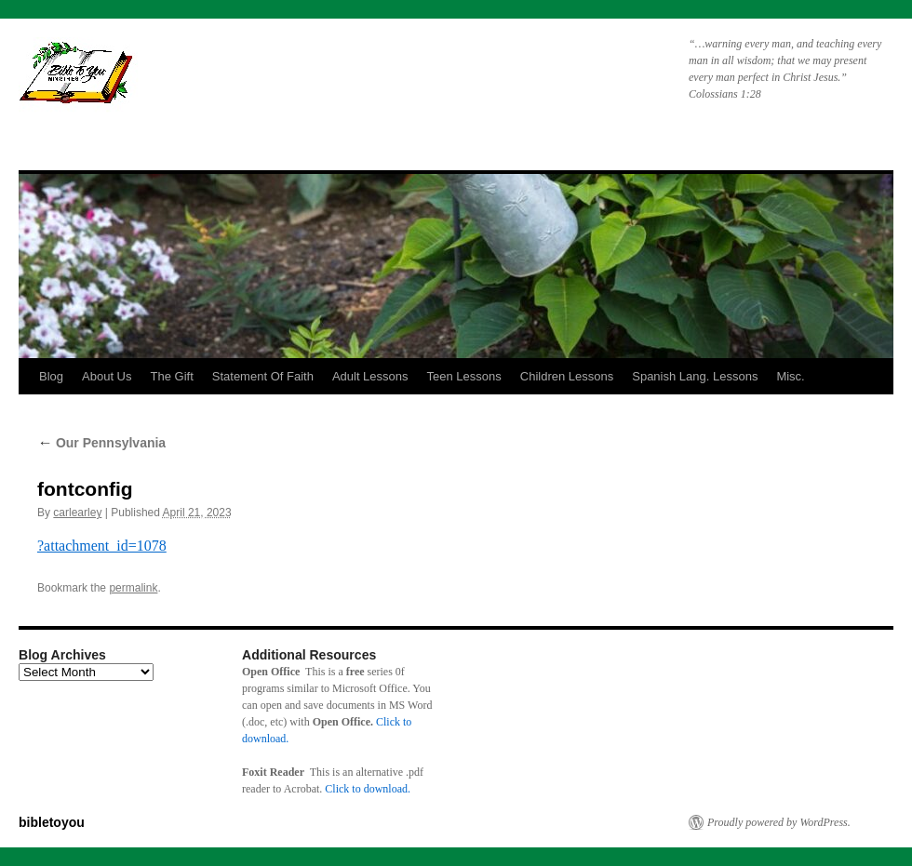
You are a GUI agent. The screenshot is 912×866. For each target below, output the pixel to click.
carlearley (77, 512)
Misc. (790, 376)
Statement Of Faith (263, 376)
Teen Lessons (464, 376)
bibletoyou (254, 79)
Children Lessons (566, 376)
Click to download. (367, 788)
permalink (133, 587)
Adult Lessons (370, 376)
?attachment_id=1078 (102, 545)
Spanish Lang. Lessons (695, 376)
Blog (51, 376)
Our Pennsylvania (101, 442)
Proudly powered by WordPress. (779, 822)
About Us (106, 376)
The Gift (172, 376)
